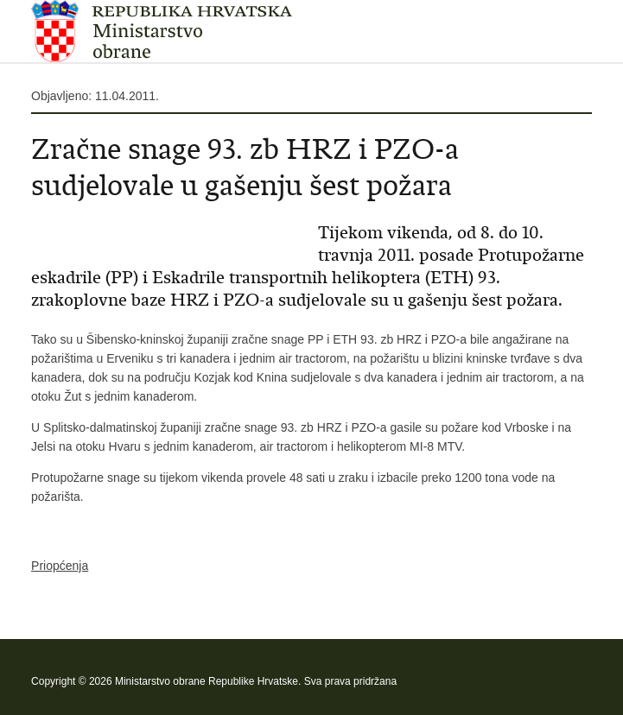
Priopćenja (59, 566)
